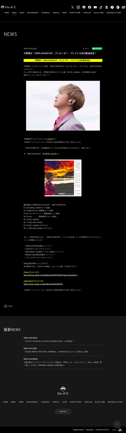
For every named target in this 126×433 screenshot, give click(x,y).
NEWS (14, 13)
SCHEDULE (45, 13)
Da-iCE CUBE (99, 13)
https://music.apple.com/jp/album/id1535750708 (43, 284)
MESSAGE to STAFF (114, 13)
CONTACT (63, 412)
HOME (7, 13)
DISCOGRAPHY (33, 13)
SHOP (64, 13)
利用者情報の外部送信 (102, 429)
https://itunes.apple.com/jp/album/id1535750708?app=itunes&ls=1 (50, 275)
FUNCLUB (87, 13)
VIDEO (21, 13)
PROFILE (56, 13)
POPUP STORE (75, 13)
